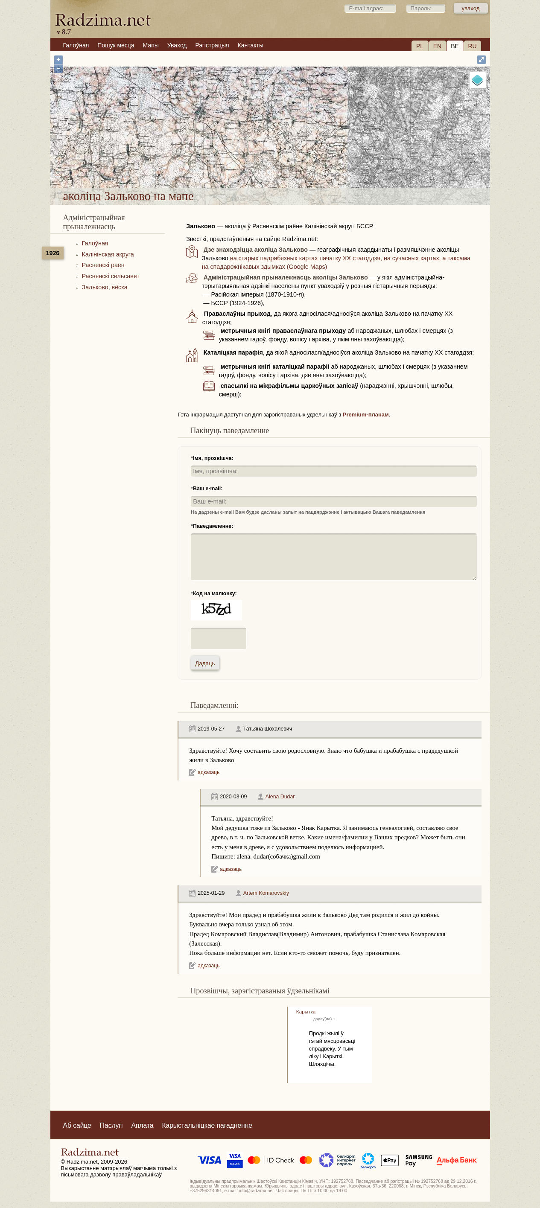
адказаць (208, 772)
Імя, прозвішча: (213, 458)
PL (419, 46)
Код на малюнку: (215, 594)
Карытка (305, 1011)
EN (437, 46)
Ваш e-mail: (207, 489)
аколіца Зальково (305, 165)
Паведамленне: (213, 526)
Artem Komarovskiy (266, 893)
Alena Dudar (280, 797)
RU (472, 46)
